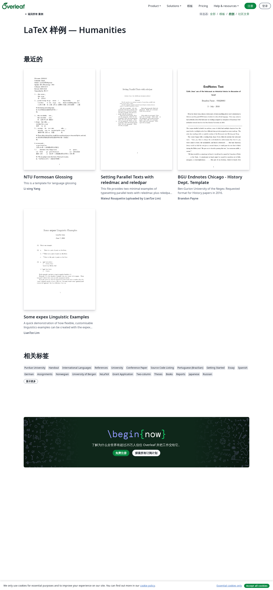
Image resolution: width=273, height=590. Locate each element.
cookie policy (147, 585)
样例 (231, 14)
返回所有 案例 (33, 14)
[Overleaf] (13, 6)
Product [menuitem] (153, 6)
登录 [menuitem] (265, 6)
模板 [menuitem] (190, 6)
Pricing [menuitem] (203, 6)
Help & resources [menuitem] (225, 6)
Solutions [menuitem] (173, 6)
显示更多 (31, 381)
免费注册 (121, 453)
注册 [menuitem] (250, 6)
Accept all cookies (256, 585)
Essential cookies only (229, 585)
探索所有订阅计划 (146, 453)
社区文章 (243, 14)
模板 (222, 14)
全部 (213, 14)
